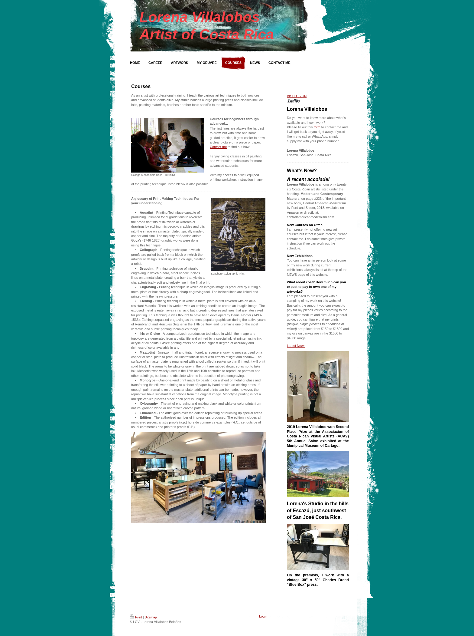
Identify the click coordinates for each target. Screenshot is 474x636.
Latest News (296, 346)
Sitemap (151, 617)
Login (263, 616)
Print (136, 617)
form (317, 127)
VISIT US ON (297, 96)
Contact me (218, 147)
